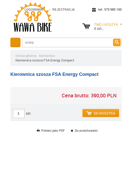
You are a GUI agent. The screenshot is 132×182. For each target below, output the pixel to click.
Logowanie (34, 9)
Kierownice (47, 55)
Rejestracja (63, 9)
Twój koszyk (108, 24)
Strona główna (25, 55)
